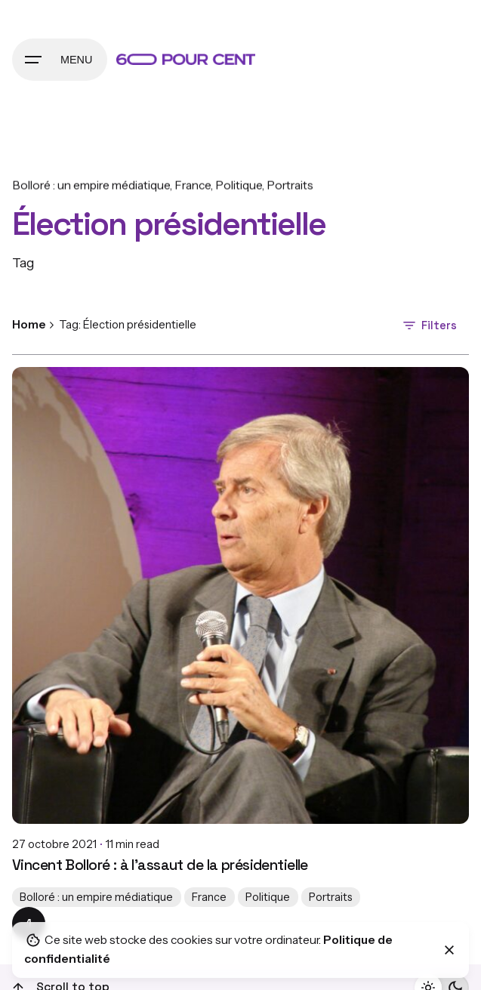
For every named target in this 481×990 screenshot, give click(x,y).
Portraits (290, 185)
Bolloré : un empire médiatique (91, 185)
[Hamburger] (59, 60)
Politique (238, 185)
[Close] (449, 950)
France (192, 185)
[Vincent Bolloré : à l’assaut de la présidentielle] (240, 595)
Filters (428, 325)
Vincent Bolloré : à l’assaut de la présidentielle (160, 865)
